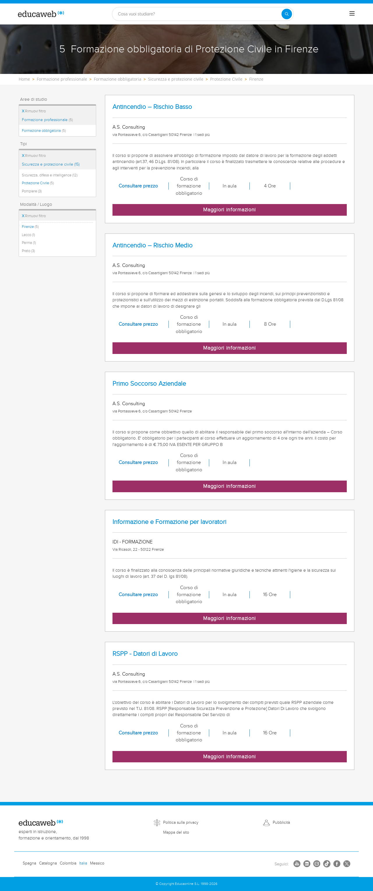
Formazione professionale (47, 120)
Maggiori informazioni (229, 210)
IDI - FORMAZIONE (132, 542)
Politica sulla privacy (180, 822)
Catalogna (48, 863)
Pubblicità (281, 822)
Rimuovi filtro (34, 111)
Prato (28, 251)
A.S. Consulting (128, 127)
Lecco (28, 235)
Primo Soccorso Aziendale (149, 383)
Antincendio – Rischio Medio (152, 245)
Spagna (29, 863)
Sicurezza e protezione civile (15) (51, 164)
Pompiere (32, 191)
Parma (29, 242)
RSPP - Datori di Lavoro (145, 654)
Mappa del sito (176, 832)
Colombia (68, 863)
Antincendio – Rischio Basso (152, 107)
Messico (97, 863)
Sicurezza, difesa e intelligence (50, 175)
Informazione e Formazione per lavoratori (169, 522)
